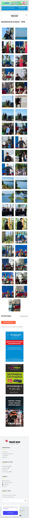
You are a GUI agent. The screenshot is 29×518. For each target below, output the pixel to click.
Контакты (4, 457)
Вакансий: (5, 468)
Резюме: (4, 470)
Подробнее (6, 508)
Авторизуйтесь (8, 322)
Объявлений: (6, 466)
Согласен (10, 512)
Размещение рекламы (7, 453)
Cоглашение (5, 455)
